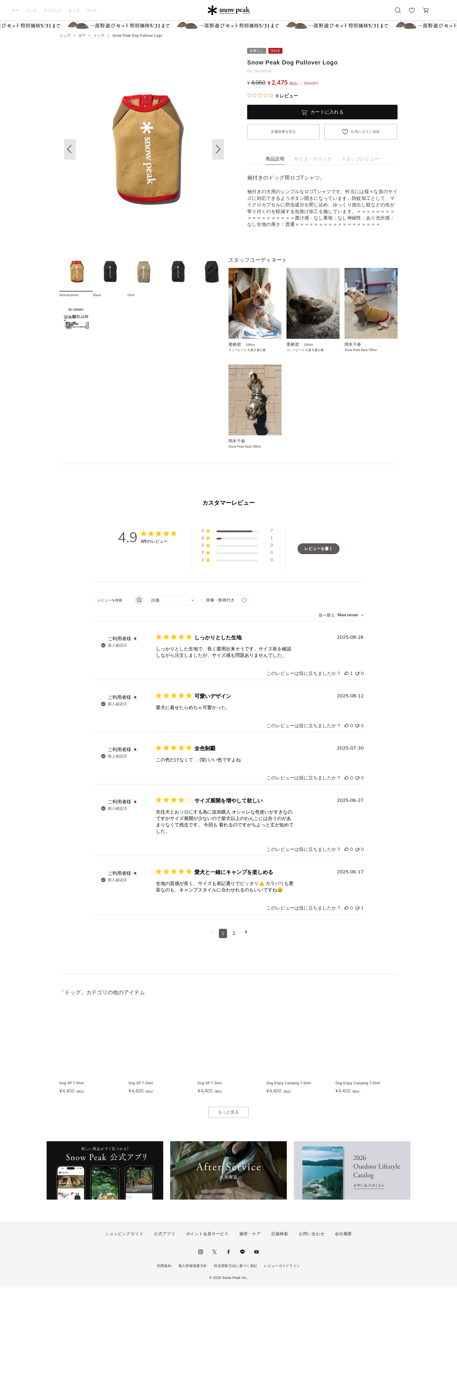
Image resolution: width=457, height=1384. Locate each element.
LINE (242, 1348)
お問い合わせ (311, 1330)
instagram (200, 1348)
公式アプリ (164, 1330)
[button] (218, 149)
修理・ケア (250, 1330)
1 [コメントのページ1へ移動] (223, 1030)
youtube (256, 1348)
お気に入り (411, 13)
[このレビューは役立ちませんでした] (357, 770)
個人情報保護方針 (192, 1363)
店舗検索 (279, 1330)
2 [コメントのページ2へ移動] (234, 1030)
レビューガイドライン (282, 1363)
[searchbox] (114, 696)
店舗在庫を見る (283, 132)
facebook (228, 1348)
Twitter (214, 1348)
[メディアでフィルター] (226, 697)
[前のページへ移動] (211, 1030)
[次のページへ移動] (246, 1030)
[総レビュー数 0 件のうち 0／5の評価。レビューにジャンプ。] (272, 95)
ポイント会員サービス (207, 1330)
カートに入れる (327, 111)
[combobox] (172, 697)
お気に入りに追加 (365, 132)
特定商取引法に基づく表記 (235, 1363)
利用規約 (164, 1363)
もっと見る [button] (228, 1209)
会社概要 (343, 1330)
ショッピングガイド (124, 1330)
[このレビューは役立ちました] (346, 770)
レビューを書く (318, 645)
